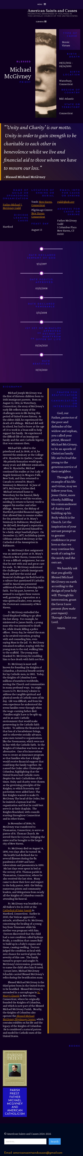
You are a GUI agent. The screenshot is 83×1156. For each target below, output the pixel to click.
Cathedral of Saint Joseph (17, 910)
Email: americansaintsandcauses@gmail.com (33, 1153)
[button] (41, 4)
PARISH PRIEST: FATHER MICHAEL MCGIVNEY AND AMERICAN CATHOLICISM (15, 1102)
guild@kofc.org (65, 201)
